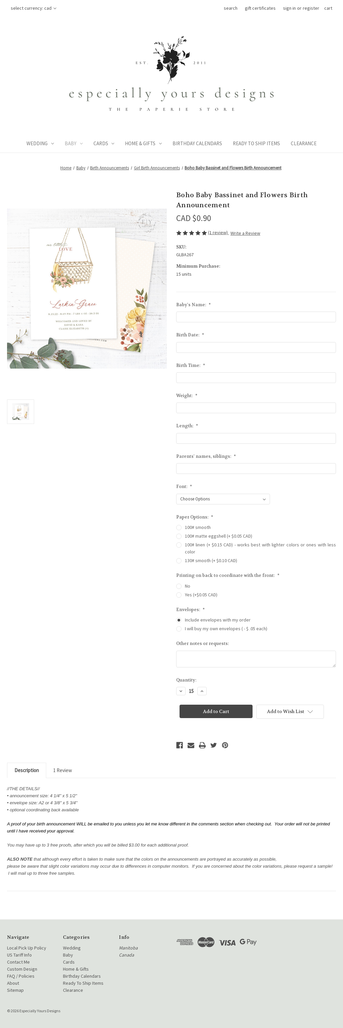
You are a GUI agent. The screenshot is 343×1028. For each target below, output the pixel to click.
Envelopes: (190, 609)
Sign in (289, 8)
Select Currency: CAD (33, 8)
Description (26, 770)
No (187, 586)
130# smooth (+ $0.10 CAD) (211, 560)
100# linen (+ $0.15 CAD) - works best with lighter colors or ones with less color (260, 548)
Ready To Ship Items (256, 143)
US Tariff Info (19, 955)
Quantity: (186, 680)
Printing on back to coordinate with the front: (227, 575)
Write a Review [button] (245, 233)
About (13, 983)
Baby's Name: (193, 305)
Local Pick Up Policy (26, 948)
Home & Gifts (143, 143)
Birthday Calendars (197, 143)
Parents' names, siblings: (206, 456)
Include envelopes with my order (218, 620)
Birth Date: (190, 335)
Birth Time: (190, 365)
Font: (184, 486)
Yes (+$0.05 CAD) (201, 595)
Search (230, 8)
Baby (74, 143)
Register (311, 8)
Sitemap (15, 990)
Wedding (40, 143)
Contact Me (18, 962)
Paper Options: (194, 517)
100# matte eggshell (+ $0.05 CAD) (218, 536)
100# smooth (198, 527)
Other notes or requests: (202, 643)
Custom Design (22, 969)
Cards (104, 143)
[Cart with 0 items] (328, 8)
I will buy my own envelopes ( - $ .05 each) (226, 629)
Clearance (304, 143)
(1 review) (218, 232)
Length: (187, 426)
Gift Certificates (260, 8)
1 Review (62, 770)
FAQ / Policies (21, 976)
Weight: (186, 395)
